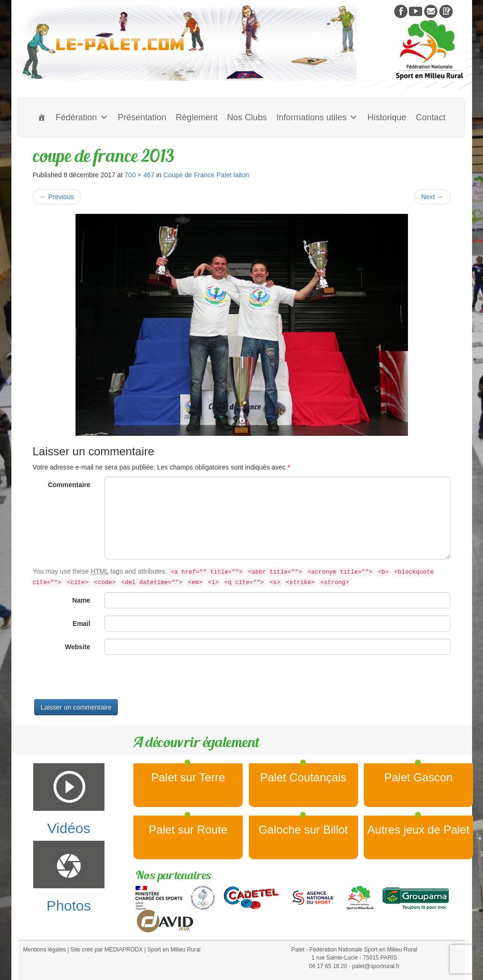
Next (432, 197)
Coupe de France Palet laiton (206, 175)
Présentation (142, 117)
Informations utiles (317, 117)
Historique (386, 117)
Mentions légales (44, 949)
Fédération (82, 117)
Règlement (197, 117)
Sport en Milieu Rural (173, 949)
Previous (57, 197)
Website (77, 647)
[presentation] (105, 680)
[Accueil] (42, 117)
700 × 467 (139, 175)
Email (81, 623)
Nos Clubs (247, 117)
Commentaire (69, 485)
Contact (430, 117)
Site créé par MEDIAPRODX (106, 949)
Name (81, 600)
